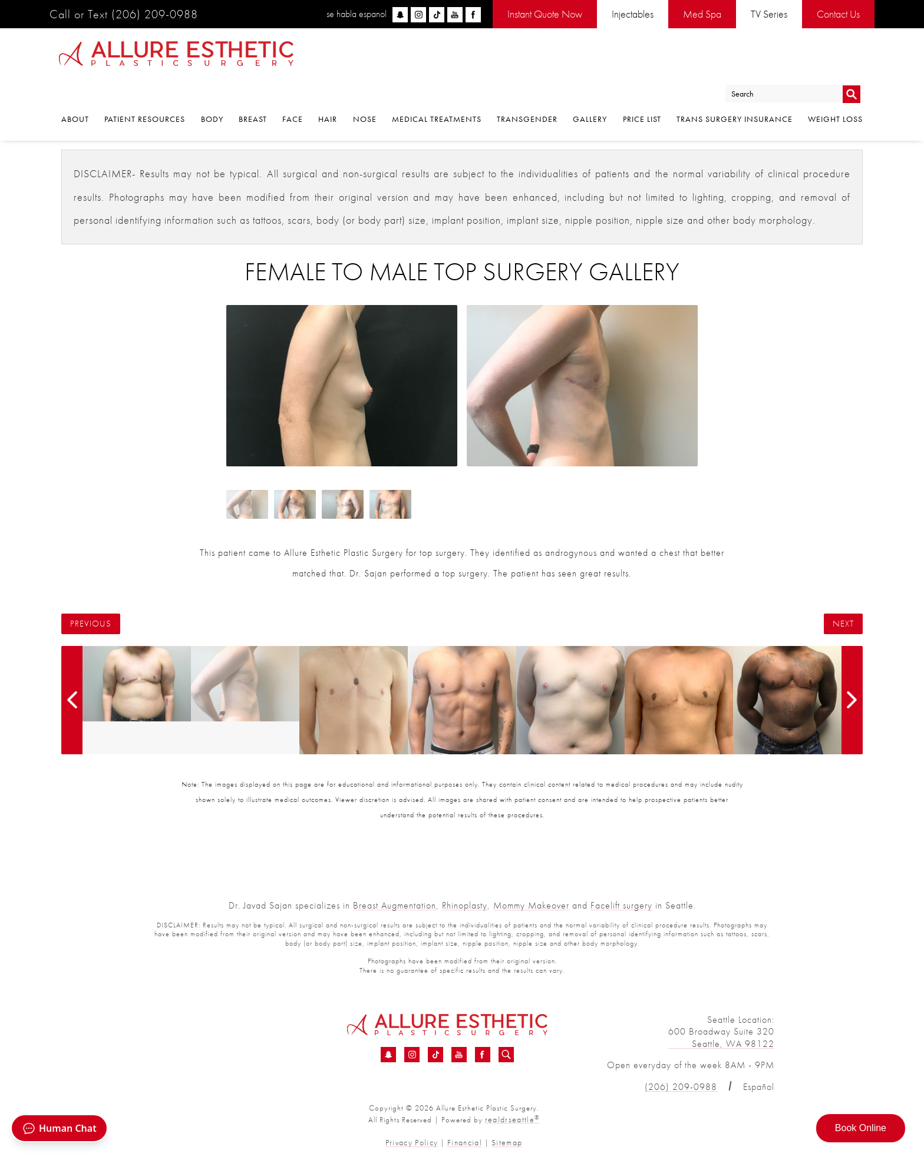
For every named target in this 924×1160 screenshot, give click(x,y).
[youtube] (455, 14)
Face (292, 90)
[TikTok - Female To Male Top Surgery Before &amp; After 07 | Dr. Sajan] (435, 1055)
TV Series (769, 14)
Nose (365, 90)
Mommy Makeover (531, 905)
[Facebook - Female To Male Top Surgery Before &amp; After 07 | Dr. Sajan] (482, 1055)
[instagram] (418, 14)
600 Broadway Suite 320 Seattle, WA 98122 (721, 1037)
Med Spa (702, 14)
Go (851, 61)
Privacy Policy (415, 1141)
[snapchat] (400, 14)
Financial (463, 1141)
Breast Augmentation (394, 905)
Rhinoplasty (464, 905)
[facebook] (473, 14)
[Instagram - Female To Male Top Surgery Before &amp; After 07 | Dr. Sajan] (412, 1055)
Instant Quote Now (544, 14)
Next (843, 623)
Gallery (590, 90)
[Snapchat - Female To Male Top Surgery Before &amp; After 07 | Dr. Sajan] (388, 1055)
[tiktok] (436, 14)
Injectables (633, 14)
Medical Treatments (436, 90)
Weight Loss (835, 90)
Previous (90, 623)
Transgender (527, 90)
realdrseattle (512, 1119)
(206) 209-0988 (154, 14)
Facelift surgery (621, 905)
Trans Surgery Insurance (734, 90)
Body (212, 90)
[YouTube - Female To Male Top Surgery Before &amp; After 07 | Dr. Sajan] (459, 1055)
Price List (642, 90)
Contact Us (838, 14)
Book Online (860, 1128)
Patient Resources (144, 90)
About (75, 90)
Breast (253, 90)
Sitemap (502, 1141)
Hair (327, 90)
